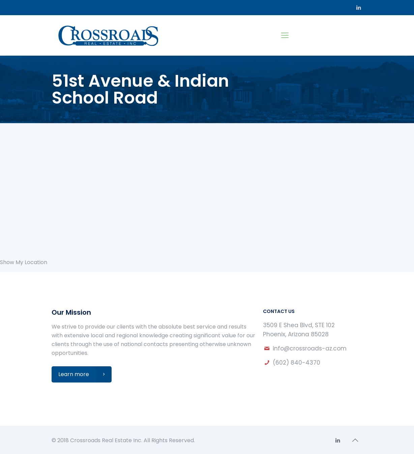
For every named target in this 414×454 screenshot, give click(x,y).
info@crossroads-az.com (310, 348)
